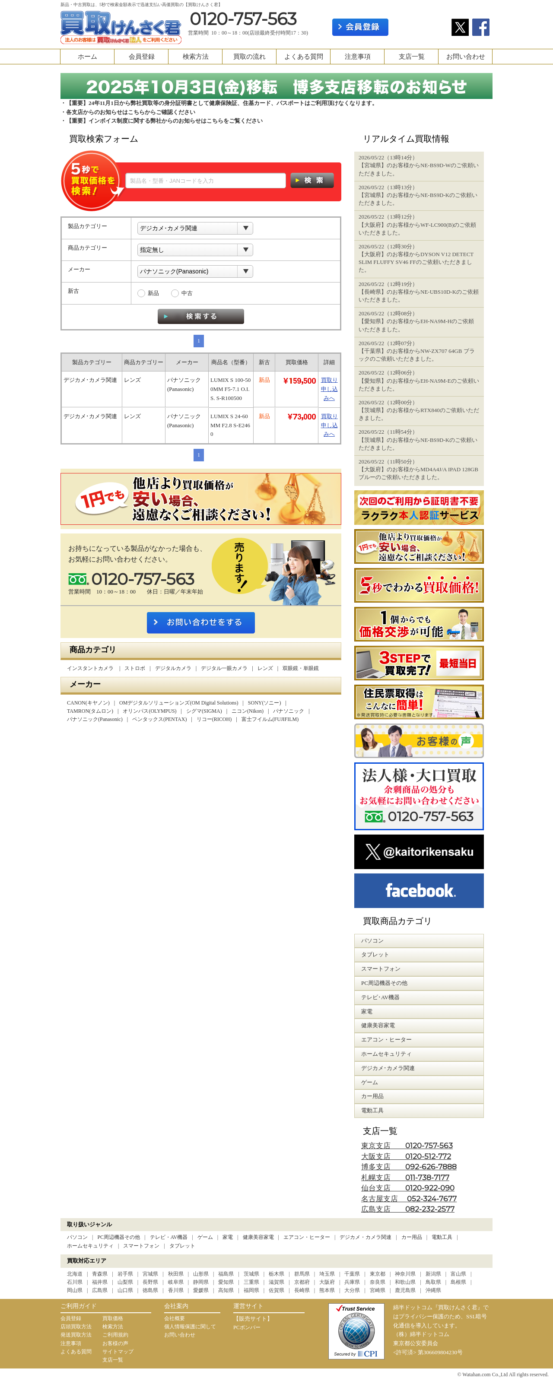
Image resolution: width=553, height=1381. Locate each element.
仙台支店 (407, 1188)
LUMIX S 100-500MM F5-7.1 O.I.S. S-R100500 (230, 389)
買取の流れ (249, 56)
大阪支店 (406, 1156)
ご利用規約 (115, 1335)
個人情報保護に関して (190, 1327)
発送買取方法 (76, 1335)
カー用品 (411, 1237)
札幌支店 (405, 1178)
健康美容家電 (258, 1237)
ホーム (87, 56)
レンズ (265, 668)
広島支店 (407, 1209)
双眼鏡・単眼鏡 (301, 668)
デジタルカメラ (173, 668)
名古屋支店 (409, 1199)
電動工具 (442, 1237)
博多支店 (409, 1167)
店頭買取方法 (76, 1327)
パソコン (77, 1237)
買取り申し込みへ (329, 389)
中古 (187, 293)
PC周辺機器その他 (118, 1237)
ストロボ (134, 668)
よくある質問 (303, 56)
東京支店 (407, 1146)
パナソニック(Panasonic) (95, 719)
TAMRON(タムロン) (90, 711)
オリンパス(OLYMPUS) (149, 711)
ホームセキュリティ (90, 1246)
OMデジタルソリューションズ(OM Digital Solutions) (178, 703)
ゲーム (205, 1237)
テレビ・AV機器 (169, 1237)
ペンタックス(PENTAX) (159, 719)
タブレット (182, 1246)
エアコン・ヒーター (306, 1237)
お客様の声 (115, 1343)
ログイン (420, 27)
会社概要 (174, 1318)
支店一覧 (412, 56)
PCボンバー (247, 1327)
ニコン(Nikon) (248, 711)
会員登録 (142, 56)
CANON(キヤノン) (88, 703)
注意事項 (358, 56)
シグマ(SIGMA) (204, 711)
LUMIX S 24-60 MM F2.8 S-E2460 (230, 425)
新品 (153, 293)
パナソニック (288, 711)
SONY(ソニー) (264, 703)
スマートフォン (141, 1246)
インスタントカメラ (91, 668)
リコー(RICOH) (214, 719)
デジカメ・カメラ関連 (365, 1237)
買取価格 (112, 1318)
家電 (227, 1237)
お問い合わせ (465, 56)
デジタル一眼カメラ (224, 668)
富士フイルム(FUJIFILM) (270, 719)
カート (478, 7)
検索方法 (196, 56)
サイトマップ (117, 1352)
